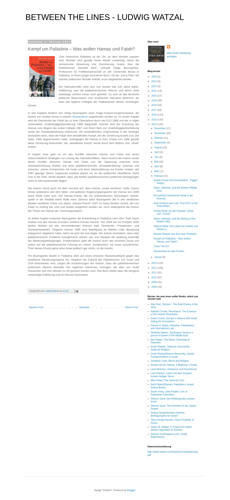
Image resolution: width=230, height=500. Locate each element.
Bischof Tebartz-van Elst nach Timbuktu (175, 234)
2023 (154, 81)
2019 (154, 100)
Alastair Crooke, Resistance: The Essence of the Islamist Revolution (173, 313)
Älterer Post (131, 307)
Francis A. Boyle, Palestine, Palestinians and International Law (172, 327)
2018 (154, 105)
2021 (154, 91)
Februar (158, 176)
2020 (154, 95)
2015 (154, 119)
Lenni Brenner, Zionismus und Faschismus (174, 369)
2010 (154, 277)
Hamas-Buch (80, 116)
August (158, 147)
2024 (154, 76)
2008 (154, 286)
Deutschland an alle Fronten (169, 251)
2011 (154, 272)
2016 (154, 114)
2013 (154, 263)
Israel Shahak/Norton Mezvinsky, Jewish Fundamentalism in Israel (172, 355)
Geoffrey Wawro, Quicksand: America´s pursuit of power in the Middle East (172, 334)
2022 (154, 86)
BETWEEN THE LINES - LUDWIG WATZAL (104, 17)
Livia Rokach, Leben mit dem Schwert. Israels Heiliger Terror (171, 375)
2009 (154, 282)
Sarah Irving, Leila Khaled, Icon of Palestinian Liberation (169, 393)
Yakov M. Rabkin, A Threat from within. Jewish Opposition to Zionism (172, 428)
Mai (156, 161)
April (157, 166)
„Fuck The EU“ (162, 246)
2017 (154, 110)
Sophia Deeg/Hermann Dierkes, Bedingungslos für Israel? (168, 414)
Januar (158, 257)
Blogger (131, 490)
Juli (156, 152)
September (160, 142)
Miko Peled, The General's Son (167, 380)
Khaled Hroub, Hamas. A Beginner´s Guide (174, 365)
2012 (154, 267)
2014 (154, 124)
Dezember (160, 128)
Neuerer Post (36, 307)
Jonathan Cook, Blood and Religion (170, 360)
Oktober (159, 137)
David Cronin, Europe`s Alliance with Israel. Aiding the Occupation (174, 320)
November (160, 133)
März (157, 171)
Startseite (84, 307)
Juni (156, 157)
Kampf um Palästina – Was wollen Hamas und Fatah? (172, 240)
